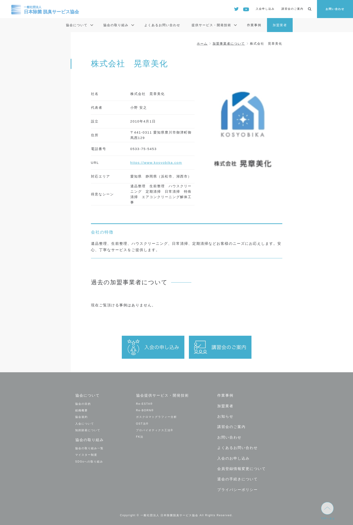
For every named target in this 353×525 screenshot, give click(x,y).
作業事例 (254, 25)
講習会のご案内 (292, 8)
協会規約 (81, 417)
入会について (84, 423)
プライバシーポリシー (237, 488)
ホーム (202, 43)
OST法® (142, 423)
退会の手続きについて (237, 478)
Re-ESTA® (144, 403)
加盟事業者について (229, 43)
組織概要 (81, 410)
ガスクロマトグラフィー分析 (156, 417)
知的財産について (87, 430)
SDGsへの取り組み (89, 461)
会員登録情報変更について (241, 467)
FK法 (139, 436)
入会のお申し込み (233, 457)
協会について (77, 25)
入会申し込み (265, 8)
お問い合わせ (335, 9)
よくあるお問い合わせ (162, 25)
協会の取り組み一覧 (89, 448)
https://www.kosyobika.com (156, 162)
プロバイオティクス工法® (154, 430)
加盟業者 (280, 25)
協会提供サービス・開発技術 (162, 395)
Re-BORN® (145, 410)
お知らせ (225, 416)
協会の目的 (83, 403)
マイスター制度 (86, 454)
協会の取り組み (116, 25)
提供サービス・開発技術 (211, 25)
